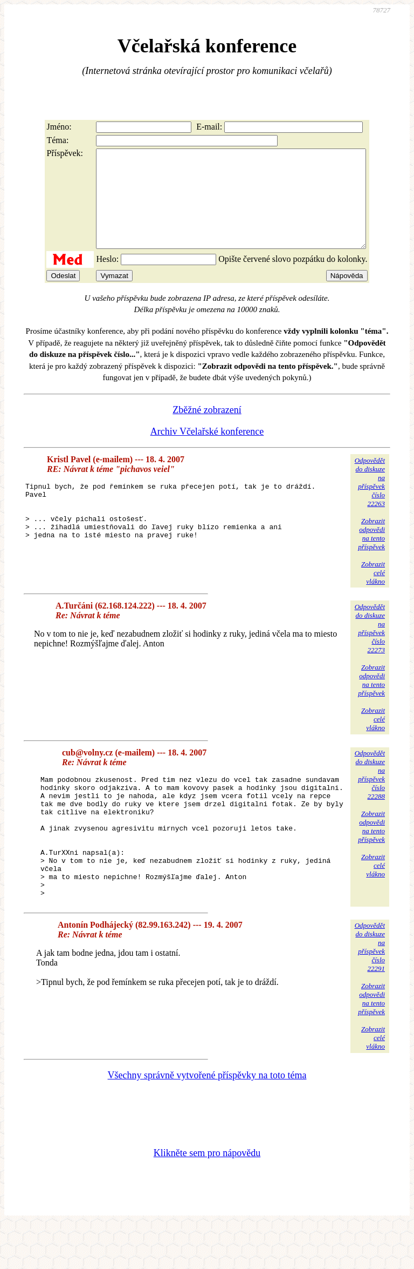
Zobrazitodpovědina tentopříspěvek (371, 553)
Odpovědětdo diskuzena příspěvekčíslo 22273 (370, 647)
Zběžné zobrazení (206, 429)
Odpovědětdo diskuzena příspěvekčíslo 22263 (370, 501)
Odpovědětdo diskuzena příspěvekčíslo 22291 (370, 990)
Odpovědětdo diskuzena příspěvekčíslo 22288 (370, 794)
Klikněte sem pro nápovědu (207, 1196)
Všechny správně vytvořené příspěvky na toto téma (207, 1118)
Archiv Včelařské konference (207, 451)
